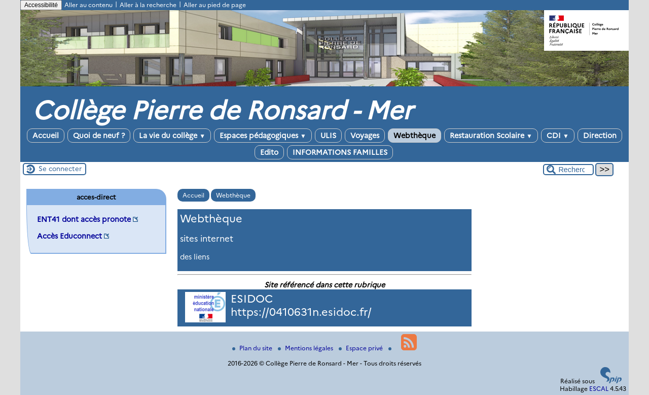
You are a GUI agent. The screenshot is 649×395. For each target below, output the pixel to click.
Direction (600, 135)
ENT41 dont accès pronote (84, 219)
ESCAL (598, 388)
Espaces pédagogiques (263, 135)
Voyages (364, 135)
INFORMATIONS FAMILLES (340, 152)
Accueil (45, 135)
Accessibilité (41, 5)
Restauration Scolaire (491, 135)
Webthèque (414, 135)
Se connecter (60, 168)
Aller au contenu (88, 5)
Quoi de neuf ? (99, 135)
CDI (558, 135)
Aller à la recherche (148, 5)
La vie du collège (172, 135)
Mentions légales (306, 348)
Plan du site (253, 348)
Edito (269, 152)
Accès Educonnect (69, 236)
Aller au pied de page (215, 5)
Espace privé (361, 348)
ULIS (328, 135)
